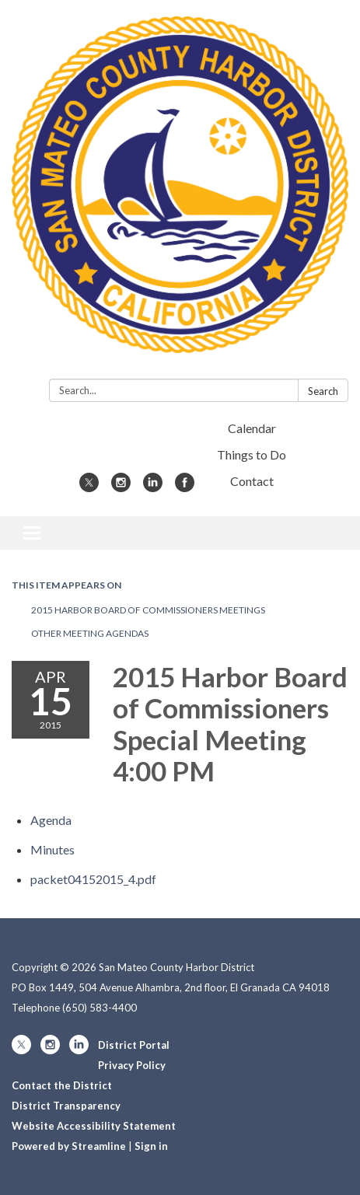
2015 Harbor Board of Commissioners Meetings (148, 610)
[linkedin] (153, 487)
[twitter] (89, 487)
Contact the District (62, 1085)
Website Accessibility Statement (94, 1126)
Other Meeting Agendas (90, 633)
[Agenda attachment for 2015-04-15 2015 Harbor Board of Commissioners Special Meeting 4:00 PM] (51, 819)
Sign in (151, 1146)
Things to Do (251, 454)
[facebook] (184, 487)
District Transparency (66, 1105)
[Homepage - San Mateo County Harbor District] (180, 192)
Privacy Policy (132, 1065)
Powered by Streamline (69, 1146)
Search (323, 391)
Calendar (252, 428)
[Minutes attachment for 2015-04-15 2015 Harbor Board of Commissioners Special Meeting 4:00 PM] (52, 849)
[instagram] (121, 487)
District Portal (134, 1045)
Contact (252, 480)
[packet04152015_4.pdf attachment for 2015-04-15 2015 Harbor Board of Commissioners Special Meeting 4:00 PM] (93, 879)
